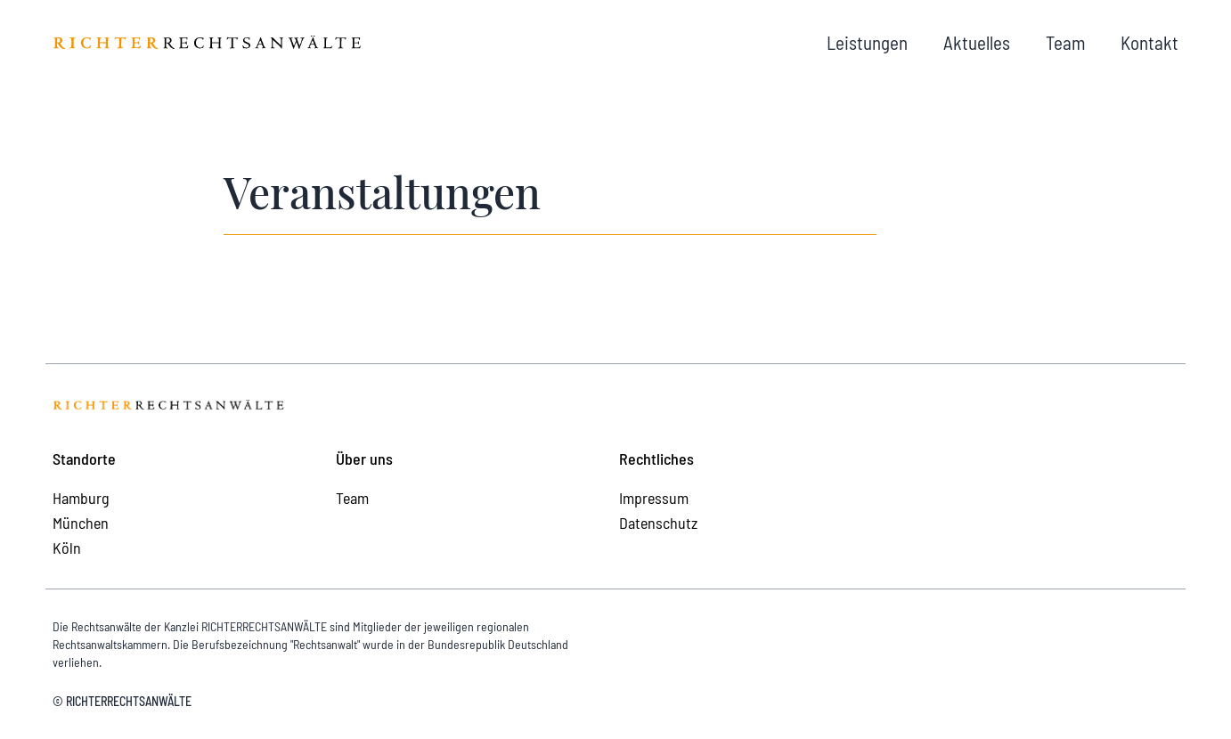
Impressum (654, 498)
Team (1065, 42)
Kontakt (1149, 42)
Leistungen (867, 42)
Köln (67, 547)
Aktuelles (976, 42)
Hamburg (81, 498)
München (81, 522)
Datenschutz (658, 522)
